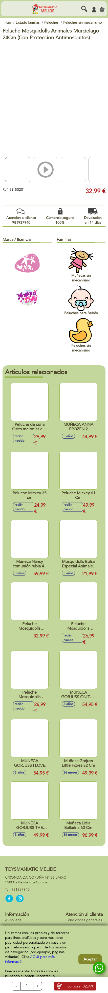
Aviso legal (13, 920)
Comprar (80, 986)
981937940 (20, 889)
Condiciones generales (84, 920)
